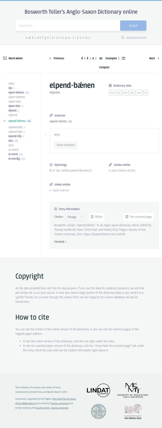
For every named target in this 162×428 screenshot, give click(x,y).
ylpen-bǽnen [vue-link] (119, 171)
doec (139, 92)
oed (111, 92)
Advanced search (133, 38)
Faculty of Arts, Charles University (52, 408)
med (125, 92)
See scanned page (139, 217)
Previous (57, 58)
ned (118, 92)
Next (154, 58)
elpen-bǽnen (61, 190)
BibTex (96, 217)
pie (146, 92)
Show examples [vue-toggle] (66, 145)
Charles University (60, 403)
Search (133, 26)
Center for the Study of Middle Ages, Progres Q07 (133, 411)
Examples (108, 58)
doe (132, 92)
